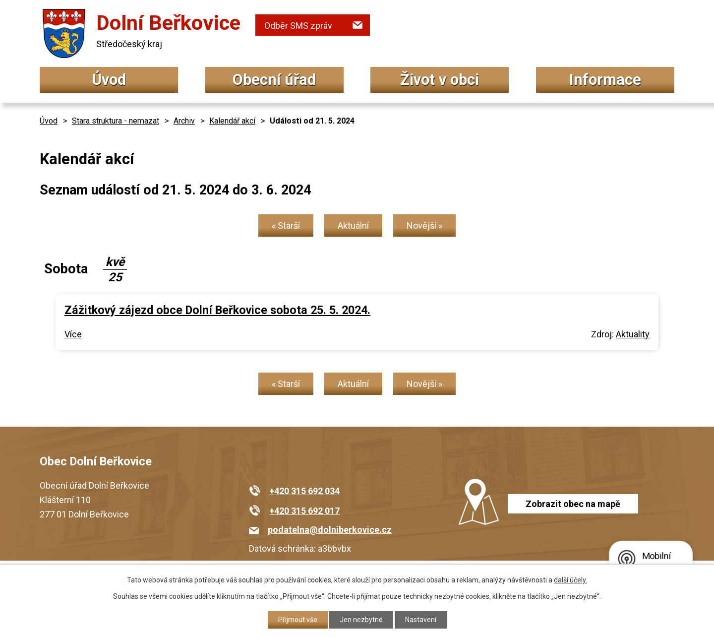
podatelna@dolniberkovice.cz (330, 529)
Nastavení (420, 620)
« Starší (286, 225)
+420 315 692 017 (304, 511)
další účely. (570, 580)
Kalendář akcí (232, 121)
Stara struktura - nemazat (115, 121)
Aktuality (633, 334)
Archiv (184, 121)
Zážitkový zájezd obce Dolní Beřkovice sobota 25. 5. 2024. (217, 310)
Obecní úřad (274, 79)
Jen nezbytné (361, 620)
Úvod (109, 79)
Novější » (424, 225)
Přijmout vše (297, 620)
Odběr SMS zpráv (298, 25)
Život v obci (439, 79)
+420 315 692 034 (304, 491)
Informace (605, 79)
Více (73, 334)
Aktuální (353, 225)
